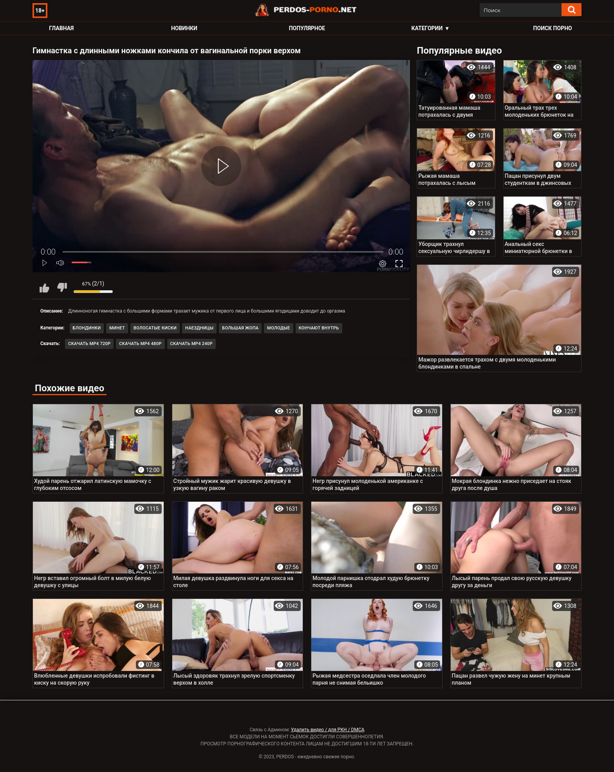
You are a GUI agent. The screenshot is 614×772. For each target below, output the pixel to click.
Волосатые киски (155, 328)
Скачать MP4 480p (140, 343)
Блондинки (87, 328)
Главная (61, 28)
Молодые (278, 328)
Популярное (307, 28)
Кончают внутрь (319, 328)
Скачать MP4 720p (89, 343)
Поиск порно (552, 28)
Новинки (184, 28)
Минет (117, 328)
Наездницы (199, 328)
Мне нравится (44, 287)
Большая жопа (240, 328)
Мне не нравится (62, 287)
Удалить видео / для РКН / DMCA (328, 729)
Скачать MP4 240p (191, 343)
